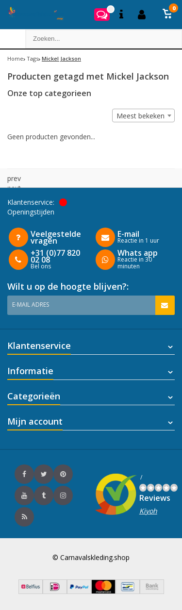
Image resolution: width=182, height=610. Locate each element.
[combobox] (143, 115)
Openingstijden (30, 211)
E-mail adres (30, 304)
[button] (167, 14)
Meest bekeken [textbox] (140, 115)
